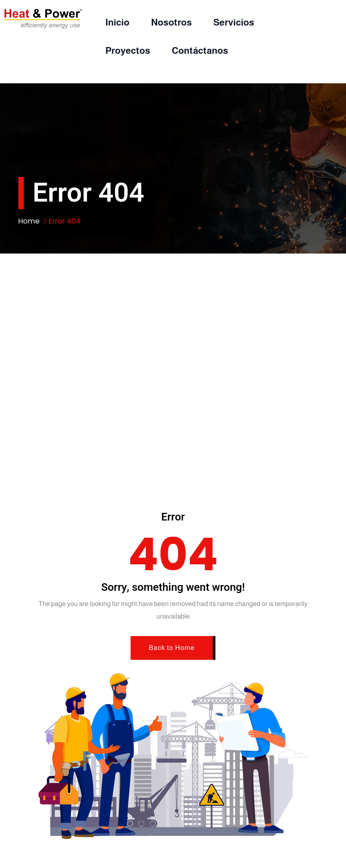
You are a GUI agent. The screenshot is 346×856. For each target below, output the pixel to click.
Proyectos (127, 50)
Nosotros (171, 22)
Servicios (233, 22)
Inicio (117, 22)
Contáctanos (200, 50)
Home (29, 221)
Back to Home (171, 647)
